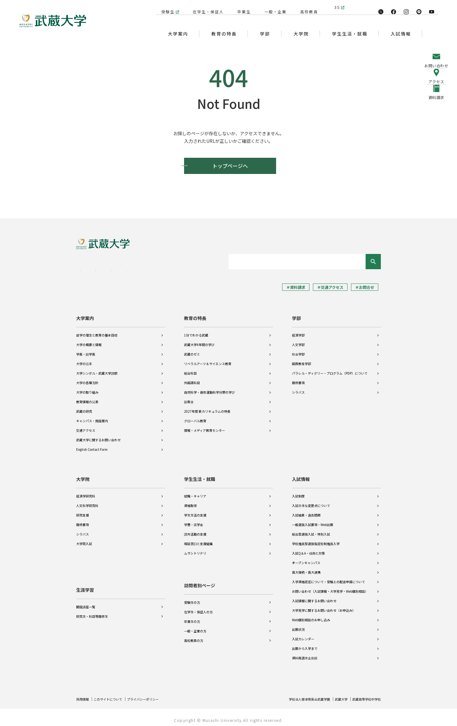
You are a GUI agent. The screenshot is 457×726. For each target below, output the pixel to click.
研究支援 (82, 510)
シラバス (298, 387)
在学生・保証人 (205, 7)
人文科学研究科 (87, 501)
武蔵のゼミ (192, 349)
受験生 (164, 7)
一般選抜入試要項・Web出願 (312, 520)
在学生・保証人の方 (198, 607)
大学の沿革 (84, 359)
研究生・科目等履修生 (92, 607)
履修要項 (298, 378)
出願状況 (298, 625)
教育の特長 (195, 313)
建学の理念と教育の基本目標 (96, 330)
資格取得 (190, 501)
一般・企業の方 (195, 626)
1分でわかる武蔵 (196, 330)
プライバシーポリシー (154, 694)
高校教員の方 (193, 636)
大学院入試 (84, 539)
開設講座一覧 (85, 598)
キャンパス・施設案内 (92, 416)
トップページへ (230, 166)
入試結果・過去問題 (306, 510)
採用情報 (83, 694)
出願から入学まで (304, 644)
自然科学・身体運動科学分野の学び (209, 387)
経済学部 (298, 330)
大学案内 (85, 313)
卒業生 (241, 7)
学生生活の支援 (195, 510)
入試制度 (298, 491)
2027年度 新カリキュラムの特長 (207, 406)
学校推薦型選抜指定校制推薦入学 (316, 539)
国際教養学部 (301, 359)
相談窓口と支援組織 (198, 539)
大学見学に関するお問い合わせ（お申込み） (323, 605)
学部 (296, 313)
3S (337, 7)
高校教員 (306, 7)
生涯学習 (85, 581)
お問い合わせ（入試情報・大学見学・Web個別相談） (330, 586)
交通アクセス (85, 425)
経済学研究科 (85, 491)
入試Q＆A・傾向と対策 (308, 548)
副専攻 (189, 397)
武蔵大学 (334, 694)
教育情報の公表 (87, 397)
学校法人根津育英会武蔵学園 (297, 694)
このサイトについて (113, 694)
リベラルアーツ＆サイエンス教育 (207, 359)
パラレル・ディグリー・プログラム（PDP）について (330, 368)
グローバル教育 (195, 416)
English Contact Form (92, 445)
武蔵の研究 (84, 406)
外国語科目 (192, 378)
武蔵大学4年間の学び (199, 340)
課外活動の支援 (195, 529)
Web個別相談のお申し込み (311, 615)
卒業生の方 (192, 617)
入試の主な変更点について (311, 501)
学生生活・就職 (199, 474)
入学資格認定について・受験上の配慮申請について (328, 577)
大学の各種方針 (87, 378)
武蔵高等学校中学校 (364, 694)
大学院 (82, 474)
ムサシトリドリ (195, 548)
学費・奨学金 (193, 520)
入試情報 (301, 474)
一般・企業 (272, 7)
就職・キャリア (195, 491)
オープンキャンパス (306, 558)
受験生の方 (192, 598)
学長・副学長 (85, 349)
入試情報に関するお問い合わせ (314, 596)
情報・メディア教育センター (204, 425)
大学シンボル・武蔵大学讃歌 (96, 368)
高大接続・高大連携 (306, 567)
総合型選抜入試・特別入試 (311, 529)
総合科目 (190, 368)
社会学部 (298, 349)
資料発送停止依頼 (304, 653)
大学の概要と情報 (89, 340)
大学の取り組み (87, 387)
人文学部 (298, 340)
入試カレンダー (303, 634)
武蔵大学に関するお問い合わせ (98, 435)
